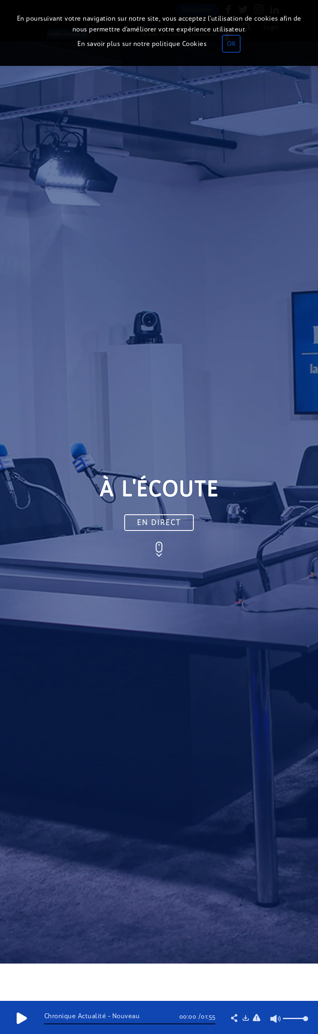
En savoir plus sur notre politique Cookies (142, 44)
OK (231, 44)
